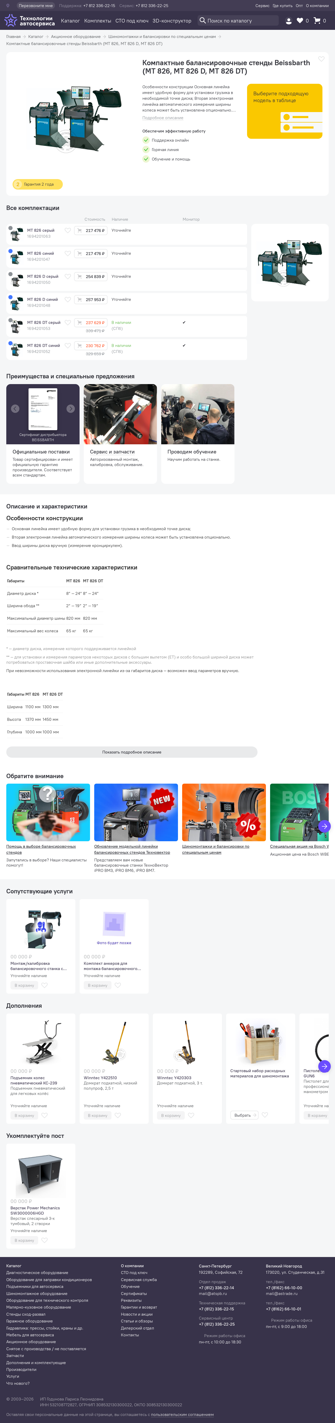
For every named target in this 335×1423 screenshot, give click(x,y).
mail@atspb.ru (213, 1293)
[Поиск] (238, 20)
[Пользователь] (289, 20)
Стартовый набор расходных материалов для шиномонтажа (259, 1073)
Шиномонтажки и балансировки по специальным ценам (162, 36)
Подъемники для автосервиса (34, 1286)
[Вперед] (324, 1066)
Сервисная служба (139, 1279)
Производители (21, 1369)
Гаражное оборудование (29, 1321)
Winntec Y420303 (174, 1077)
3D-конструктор (172, 20)
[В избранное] (321, 59)
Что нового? (18, 1383)
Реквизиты (131, 1300)
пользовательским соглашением (182, 1414)
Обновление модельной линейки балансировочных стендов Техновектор (132, 849)
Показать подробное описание (131, 752)
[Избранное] (304, 20)
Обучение (130, 1286)
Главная (13, 36)
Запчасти (15, 1355)
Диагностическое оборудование (37, 1272)
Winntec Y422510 (100, 1077)
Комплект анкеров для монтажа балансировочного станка (110, 966)
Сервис (262, 5)
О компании (317, 5)
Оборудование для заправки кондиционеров (49, 1279)
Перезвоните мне (36, 5)
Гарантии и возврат (139, 1307)
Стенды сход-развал (26, 1314)
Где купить (283, 5)
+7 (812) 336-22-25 (217, 1324)
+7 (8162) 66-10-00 (284, 1287)
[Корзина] (321, 20)
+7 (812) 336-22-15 (216, 1308)
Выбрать (245, 1115)
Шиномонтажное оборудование (37, 1293)
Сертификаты (134, 1293)
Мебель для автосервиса (30, 1334)
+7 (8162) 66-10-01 (283, 1308)
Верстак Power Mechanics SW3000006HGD (35, 1210)
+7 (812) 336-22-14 (216, 1287)
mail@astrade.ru (282, 1293)
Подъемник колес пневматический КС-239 (33, 1080)
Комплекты (97, 20)
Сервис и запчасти (112, 451)
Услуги (12, 1376)
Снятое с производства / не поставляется (46, 1348)
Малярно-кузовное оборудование (38, 1307)
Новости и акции (137, 1314)
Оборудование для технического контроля (47, 1300)
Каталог (70, 20)
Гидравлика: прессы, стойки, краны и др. (44, 1328)
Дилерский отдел (137, 1328)
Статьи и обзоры (137, 1321)
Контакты (130, 1334)
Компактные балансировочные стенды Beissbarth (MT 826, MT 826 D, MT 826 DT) (84, 43)
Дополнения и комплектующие (36, 1362)
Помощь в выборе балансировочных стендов (41, 849)
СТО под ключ (131, 20)
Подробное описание (162, 117)
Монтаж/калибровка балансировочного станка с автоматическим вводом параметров (36, 966)
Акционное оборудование (76, 36)
